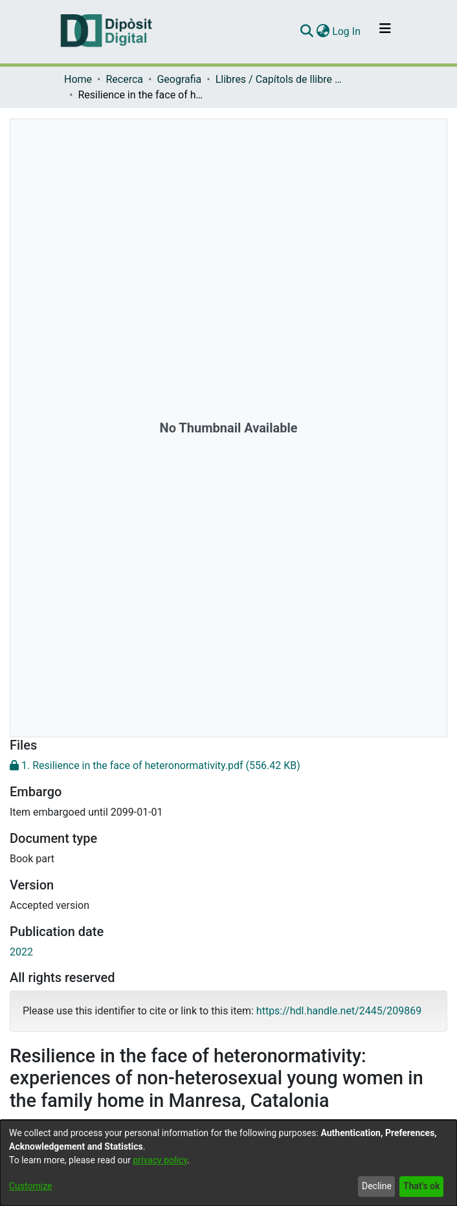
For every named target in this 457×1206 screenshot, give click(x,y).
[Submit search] (306, 31)
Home (78, 79)
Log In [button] (347, 31)
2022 (21, 952)
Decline (377, 1186)
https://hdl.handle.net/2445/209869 (338, 1011)
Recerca (124, 79)
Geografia (179, 79)
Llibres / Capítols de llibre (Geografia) (280, 79)
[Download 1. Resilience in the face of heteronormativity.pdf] (228, 766)
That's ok (421, 1186)
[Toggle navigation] (385, 32)
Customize (30, 1186)
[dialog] (228, 1163)
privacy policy (160, 1160)
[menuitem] (323, 31)
